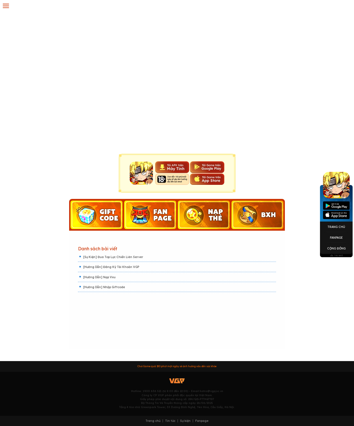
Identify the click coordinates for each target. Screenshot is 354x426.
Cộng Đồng (336, 248)
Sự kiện (185, 420)
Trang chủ (152, 420)
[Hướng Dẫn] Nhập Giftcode (104, 287)
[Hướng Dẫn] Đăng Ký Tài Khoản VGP (111, 267)
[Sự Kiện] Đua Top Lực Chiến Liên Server (113, 257)
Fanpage (336, 238)
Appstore (336, 214)
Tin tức (170, 420)
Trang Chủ (336, 227)
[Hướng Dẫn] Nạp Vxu (99, 277)
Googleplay (336, 205)
